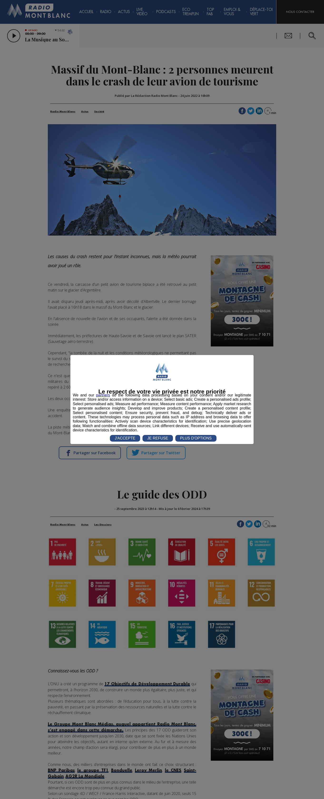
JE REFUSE (157, 438)
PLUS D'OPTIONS (196, 438)
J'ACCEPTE (125, 438)
